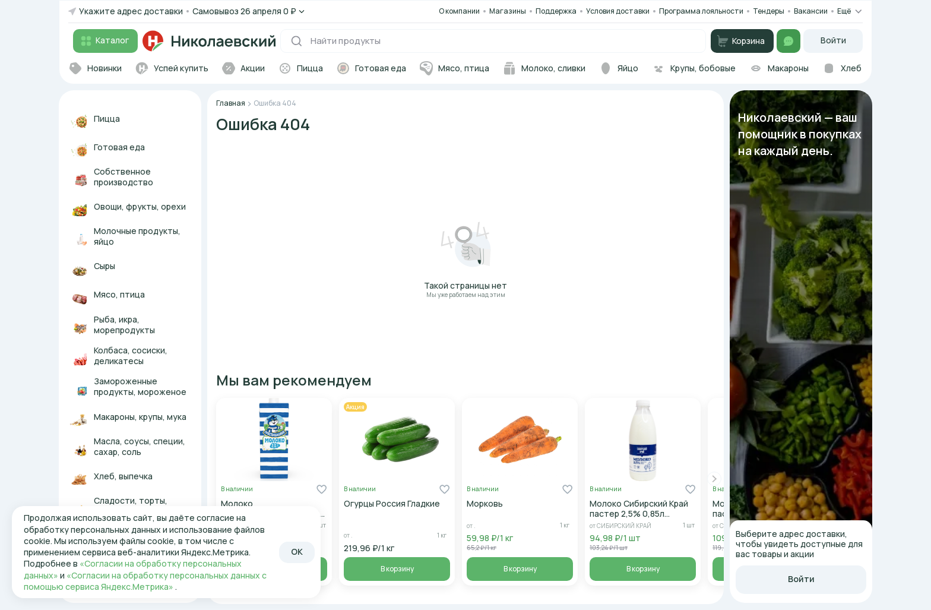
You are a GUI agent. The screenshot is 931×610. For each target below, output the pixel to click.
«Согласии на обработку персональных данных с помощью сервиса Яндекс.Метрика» (145, 581)
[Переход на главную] (209, 41)
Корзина (741, 41)
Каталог (104, 41)
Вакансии (811, 11)
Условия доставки (618, 11)
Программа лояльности (701, 11)
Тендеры (768, 11)
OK (297, 551)
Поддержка (556, 11)
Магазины (507, 11)
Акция (355, 407)
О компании (459, 11)
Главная (230, 103)
